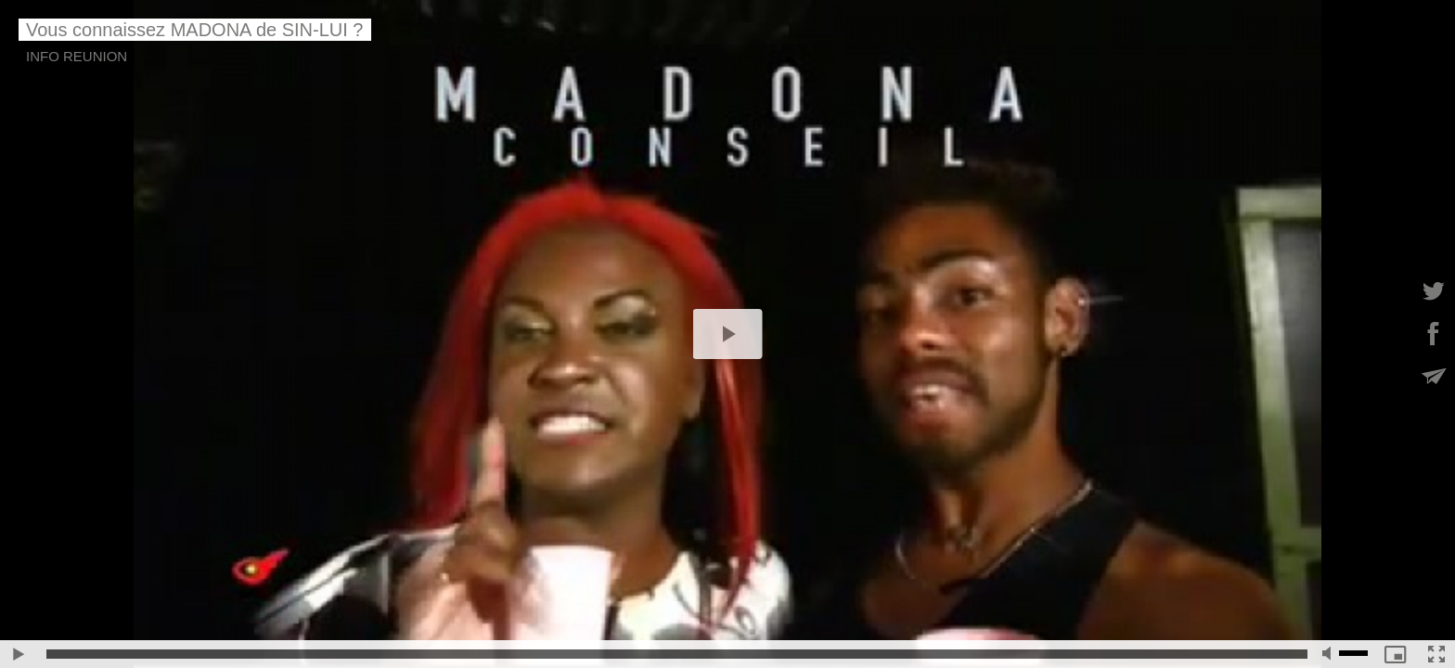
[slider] (676, 654)
